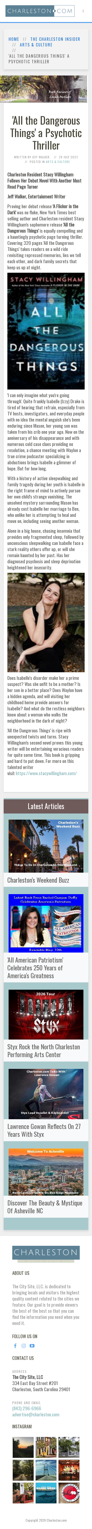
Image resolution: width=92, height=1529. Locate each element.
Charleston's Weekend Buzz (38, 879)
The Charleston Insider (55, 39)
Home (14, 39)
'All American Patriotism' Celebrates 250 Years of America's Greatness (35, 967)
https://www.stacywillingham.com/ (46, 773)
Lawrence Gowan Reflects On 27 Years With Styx (44, 1130)
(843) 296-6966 (26, 1408)
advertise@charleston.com (35, 1414)
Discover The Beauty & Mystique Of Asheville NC (44, 1206)
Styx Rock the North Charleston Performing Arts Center (43, 1050)
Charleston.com (57, 1520)
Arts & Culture (36, 45)
